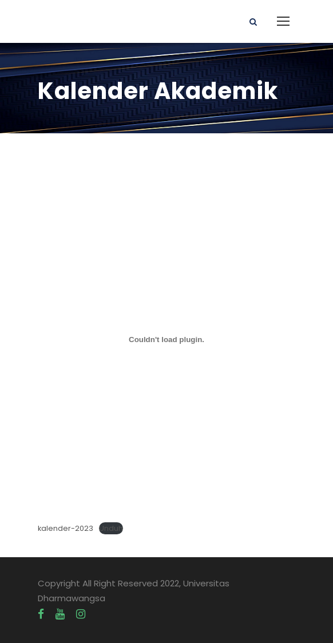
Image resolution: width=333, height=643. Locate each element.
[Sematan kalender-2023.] (166, 339)
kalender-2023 (65, 528)
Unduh (111, 528)
